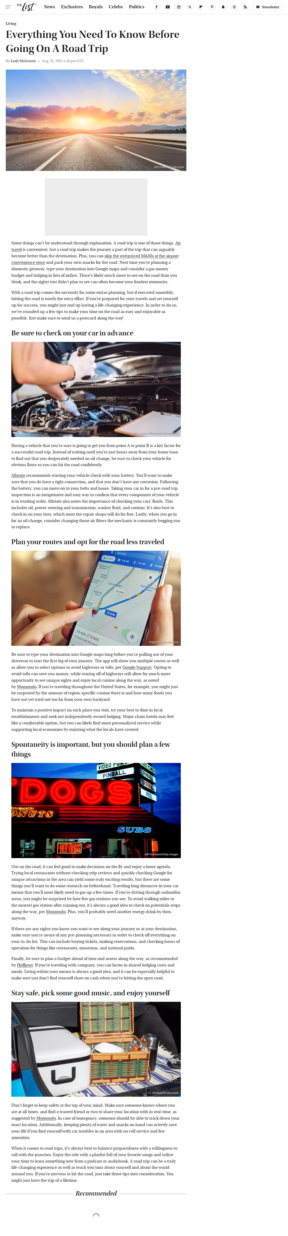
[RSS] (245, 7)
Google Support (137, 667)
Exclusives (72, 7)
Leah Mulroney (23, 61)
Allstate (18, 475)
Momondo (26, 686)
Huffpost (25, 965)
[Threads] (234, 7)
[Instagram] (178, 7)
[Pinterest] (212, 7)
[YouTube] (167, 7)
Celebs (116, 7)
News (49, 7)
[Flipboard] (201, 7)
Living (11, 23)
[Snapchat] (223, 7)
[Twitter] (190, 7)
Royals (96, 7)
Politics (136, 7)
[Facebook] (156, 7)
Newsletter (267, 7)
